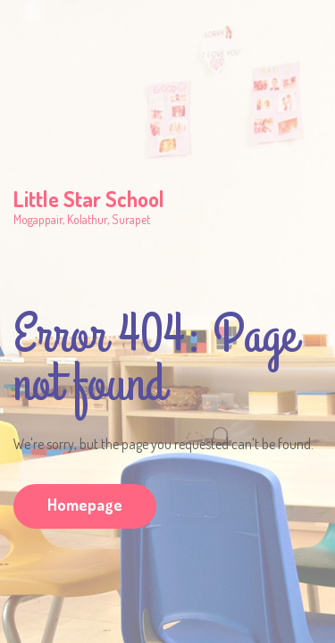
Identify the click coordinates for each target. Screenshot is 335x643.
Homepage (84, 504)
